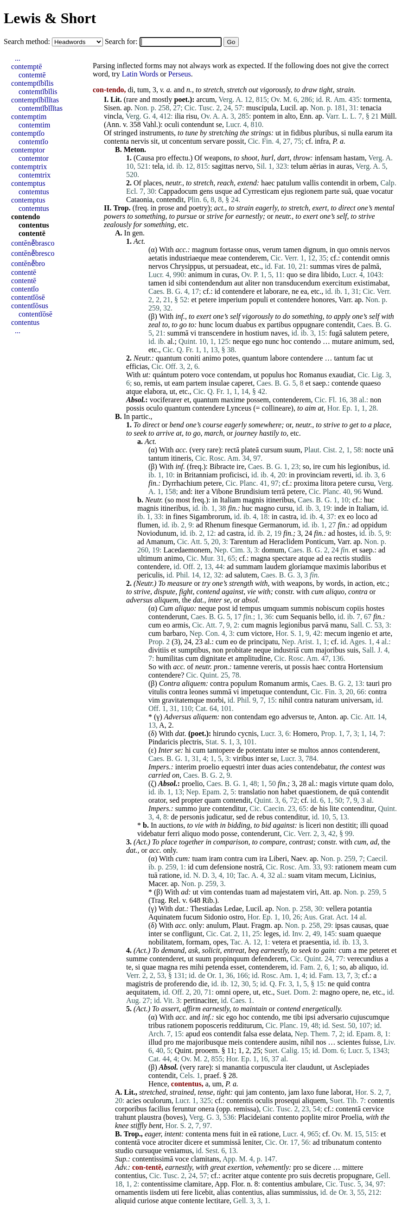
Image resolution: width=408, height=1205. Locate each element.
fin (152, 483)
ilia (179, 116)
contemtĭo (33, 142)
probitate (238, 650)
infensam (328, 158)
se (219, 124)
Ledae (233, 909)
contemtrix (35, 175)
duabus (246, 325)
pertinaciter (200, 1000)
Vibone (222, 491)
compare (272, 842)
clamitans (205, 1159)
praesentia (314, 942)
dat (197, 600)
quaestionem (317, 792)
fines (180, 516)
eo (350, 516)
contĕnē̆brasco (32, 243)
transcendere (217, 333)
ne (295, 291)
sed (387, 341)
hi (188, 750)
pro (161, 158)
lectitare (218, 1201)
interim (186, 767)
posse (229, 833)
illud (155, 1042)
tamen (292, 250)
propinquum (231, 959)
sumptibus (193, 650)
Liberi (278, 859)
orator (157, 800)
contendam (233, 375)
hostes (346, 533)
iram (215, 859)
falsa (250, 1034)
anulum (217, 925)
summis (302, 608)
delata (282, 1034)
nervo (244, 166)
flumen (147, 525)
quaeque (369, 934)
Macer (157, 884)
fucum (192, 917)
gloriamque (305, 567)
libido (329, 275)
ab (353, 967)
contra (358, 592)
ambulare (308, 1184)
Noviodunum (156, 533)
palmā (370, 266)
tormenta (376, 99)
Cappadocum (178, 191)
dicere (194, 1142)
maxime (233, 400)
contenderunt (167, 617)
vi (193, 333)
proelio (208, 767)
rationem (348, 867)
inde (340, 508)
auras (344, 166)
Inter (165, 750)
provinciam (314, 475)
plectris (191, 742)
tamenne (246, 667)
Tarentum (244, 541)
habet (288, 792)
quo (342, 250)
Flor (237, 1184)
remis (152, 383)
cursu (366, 483)
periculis (150, 575)
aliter (252, 283)
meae (219, 258)
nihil (285, 700)
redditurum (245, 1025)
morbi (214, 700)
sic (220, 1017)
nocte (373, 450)
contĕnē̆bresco (32, 253)
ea (303, 291)
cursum (271, 450)
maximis (337, 567)
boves (174, 1117)
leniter (251, 1142)
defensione (226, 867)
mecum (335, 633)
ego (257, 341)
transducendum (297, 283)
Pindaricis (163, 742)
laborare (276, 291)
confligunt (187, 934)
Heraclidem (286, 541)
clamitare (197, 1184)
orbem (367, 183)
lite (334, 808)
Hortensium (365, 667)
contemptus (28, 183)
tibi (298, 1017)
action (364, 583)
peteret (380, 950)
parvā (320, 625)
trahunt (125, 1117)
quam (368, 783)
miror (331, 1117)
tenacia (370, 108)
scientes (349, 1042)
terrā (278, 491)
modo (210, 833)
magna (260, 558)
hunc (205, 325)
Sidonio (215, 917)
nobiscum (330, 608)
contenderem (248, 258)
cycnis (247, 733)
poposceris (211, 1025)
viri (311, 892)
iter (199, 491)
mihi (197, 967)
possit (235, 141)
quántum (165, 375)
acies (285, 767)
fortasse (231, 250)
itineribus (280, 500)
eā (253, 1134)
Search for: (122, 41)
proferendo (180, 984)
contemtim (34, 125)
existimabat (371, 283)
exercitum (337, 283)
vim (154, 700)
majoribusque (206, 1042)
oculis (264, 1100)
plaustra (149, 1117)
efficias (137, 366)
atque (134, 391)
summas (322, 266)
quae (362, 191)
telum (299, 166)
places (152, 183)
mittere (352, 1167)
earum (374, 133)
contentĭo (25, 289)
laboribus (365, 567)
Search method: (28, 41)
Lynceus (239, 408)
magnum (205, 250)
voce (208, 375)
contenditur (229, 808)
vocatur (382, 191)
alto (290, 116)
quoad (379, 825)
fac (361, 358)
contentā (348, 1109)
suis (352, 650)
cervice (373, 1109)
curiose (148, 1201)
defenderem (269, 959)
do (286, 316)
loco (362, 516)
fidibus (301, 133)
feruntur (184, 1109)
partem (196, 383)
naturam (327, 700)
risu (191, 116)
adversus (139, 600)
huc (369, 500)
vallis (311, 183)
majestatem (288, 892)
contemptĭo (28, 133)
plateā (250, 450)
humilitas (170, 658)
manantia (235, 1067)
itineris (181, 458)
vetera (281, 942)
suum (292, 450)
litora (328, 483)
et (259, 291)
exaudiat (341, 375)
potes (230, 358)
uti (175, 1192)
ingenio (359, 633)
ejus (287, 191)
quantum (169, 358)
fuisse (371, 1042)
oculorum (157, 1100)
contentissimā (152, 1159)
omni (223, 992)
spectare (284, 558)
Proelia (351, 1117)
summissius (299, 1192)
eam (178, 383)
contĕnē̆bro (28, 263)
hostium (257, 333)
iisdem (160, 1192)
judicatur (219, 817)
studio (124, 1150)
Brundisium (252, 491)
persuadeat (231, 266)
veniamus (178, 1150)
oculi (172, 124)
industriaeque (189, 258)
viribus (243, 758)
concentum (185, 141)
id (171, 283)
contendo (307, 341)
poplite (310, 1117)
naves (279, 333)
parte (332, 191)
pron (221, 667)
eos (207, 1034)
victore (261, 633)
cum (329, 466)
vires (343, 266)
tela (157, 166)
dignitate (213, 658)
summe (136, 959)
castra (287, 516)
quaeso (370, 383)
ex (261, 325)
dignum (314, 250)
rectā (232, 450)
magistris (139, 984)
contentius (130, 1176)
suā (346, 191)
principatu (263, 642)
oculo (154, 408)
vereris (271, 667)
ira (263, 859)
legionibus (363, 466)
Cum (166, 608)
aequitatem (142, 992)
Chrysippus (187, 266)
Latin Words (140, 74)
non (267, 283)
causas (361, 925)
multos (309, 750)
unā (388, 450)
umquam (276, 608)
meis (235, 1042)
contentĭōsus (29, 306)
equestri (233, 767)
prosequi (287, 1100)
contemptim (28, 116)
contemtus (34, 192)
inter (215, 600)
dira (313, 275)
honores (323, 300)
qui (239, 1092)
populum (243, 683)
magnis (253, 500)
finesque (244, 525)
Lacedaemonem (186, 550)
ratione (169, 875)
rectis (341, 558)
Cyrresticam (261, 191)
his (341, 466)
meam (372, 867)
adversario (333, 1017)
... (17, 58)
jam (251, 1092)
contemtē (32, 75)
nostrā (253, 867)
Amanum (159, 541)
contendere (238, 291)
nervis (140, 141)
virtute (349, 783)
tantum (344, 358)
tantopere (221, 750)
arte (384, 633)
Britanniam (200, 475)
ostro (236, 917)
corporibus (131, 1109)
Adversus (177, 717)
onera (206, 1109)
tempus (250, 608)
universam (356, 700)
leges (271, 934)
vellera (336, 909)
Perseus (179, 74)
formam (198, 942)
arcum (206, 99)
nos (321, 1042)
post (224, 608)
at (179, 433)
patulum (289, 183)
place (382, 425)
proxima (306, 483)
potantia (360, 909)
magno (265, 508)
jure (204, 808)
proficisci (233, 475)
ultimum (149, 558)
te (312, 717)
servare (214, 141)
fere (187, 1192)
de (355, 266)
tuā (153, 875)
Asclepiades (351, 1067)
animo (211, 358)
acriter (232, 1176)
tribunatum (337, 1142)
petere (207, 300)
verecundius (365, 959)
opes (220, 942)
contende (345, 383)
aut (238, 283)
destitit (346, 825)
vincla (113, 116)
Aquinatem (164, 917)
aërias (318, 166)
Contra (169, 683)
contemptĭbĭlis (32, 83)
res (183, 967)
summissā (226, 1142)
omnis (359, 250)
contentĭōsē (28, 297)
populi (258, 300)
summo (186, 808)
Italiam (230, 500)
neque (241, 341)
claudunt (310, 1067)
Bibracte (222, 466)
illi (364, 825)
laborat (341, 1092)
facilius (159, 1109)
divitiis (158, 650)
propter (192, 800)
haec (267, 183)
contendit (335, 183)
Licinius (362, 875)
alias (223, 1192)
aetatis (157, 258)
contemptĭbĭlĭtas (35, 100)
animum (200, 275)
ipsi (310, 1017)
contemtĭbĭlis (38, 91)
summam (249, 567)
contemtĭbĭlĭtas (41, 108)
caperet (242, 383)
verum (271, 250)
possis (135, 408)
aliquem (166, 600)
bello (326, 617)
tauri (373, 683)
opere (241, 992)
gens (206, 191)
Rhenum (217, 525)
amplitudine (252, 658)
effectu (178, 158)
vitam (314, 875)
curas (230, 275)
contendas (228, 892)
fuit (235, 1134)
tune (191, 133)
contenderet (166, 959)
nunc (272, 341)
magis (328, 783)
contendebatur (315, 767)
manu (338, 625)
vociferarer (166, 400)
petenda (217, 967)
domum (272, 550)
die (203, 984)
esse (265, 1034)
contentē (32, 233)
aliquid (125, 1201)
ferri (173, 833)
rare (132, 99)
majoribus (330, 650)
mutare (342, 341)
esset (237, 967)
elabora (155, 391)
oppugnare (309, 325)
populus (273, 375)
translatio (252, 792)
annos (329, 750)
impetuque (257, 692)
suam (296, 875)
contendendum (210, 283)
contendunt (197, 124)
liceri (313, 825)
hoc (286, 341)
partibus (279, 325)
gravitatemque (183, 700)
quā (354, 792)
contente (273, 1176)
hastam (354, 158)
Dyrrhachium (182, 483)
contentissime (161, 1184)
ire (240, 466)
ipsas (342, 925)
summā (177, 333)
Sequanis (303, 617)
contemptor (28, 150)
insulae (219, 383)
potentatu (260, 750)
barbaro (174, 633)
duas (268, 767)
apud (192, 1034)
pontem (264, 116)
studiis (361, 558)
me (363, 950)
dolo (385, 783)
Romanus (313, 375)
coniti (192, 358)
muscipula (261, 108)
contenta (116, 141)
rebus (265, 817)
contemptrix (29, 167)
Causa (145, 158)
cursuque (148, 1150)
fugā (335, 333)
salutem (355, 333)
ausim (288, 1042)
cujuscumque (369, 1017)
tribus (156, 1025)
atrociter (170, 1142)
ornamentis (131, 1192)
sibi (181, 283)
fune (322, 1092)
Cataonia (139, 199)
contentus (34, 225)
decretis (325, 1176)
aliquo (334, 592)
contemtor (34, 158)
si (343, 133)
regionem (309, 191)
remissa (245, 1109)
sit (154, 141)
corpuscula (267, 1067)
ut (278, 133)
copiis (355, 608)
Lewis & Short (50, 18)
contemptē (26, 66)
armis (180, 625)
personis (192, 817)
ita (389, 133)
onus (252, 250)
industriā (286, 650)
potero (189, 375)
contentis (239, 1100)
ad (237, 191)
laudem (276, 567)
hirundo (224, 733)
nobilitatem (165, 942)
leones (198, 692)
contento (272, 1092)
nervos (380, 250)
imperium (232, 300)
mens (221, 1134)
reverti (341, 475)
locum (224, 325)
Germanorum (278, 525)
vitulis (157, 692)
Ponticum (320, 541)
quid (343, 984)
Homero (305, 733)
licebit (204, 1192)
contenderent (359, 750)
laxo (307, 1092)
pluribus (325, 133)
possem (258, 400)
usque (223, 191)
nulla (355, 133)
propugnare (355, 1176)
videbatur (151, 833)
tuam (199, 859)
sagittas (223, 166)
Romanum (274, 683)
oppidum (374, 525)
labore (279, 358)
